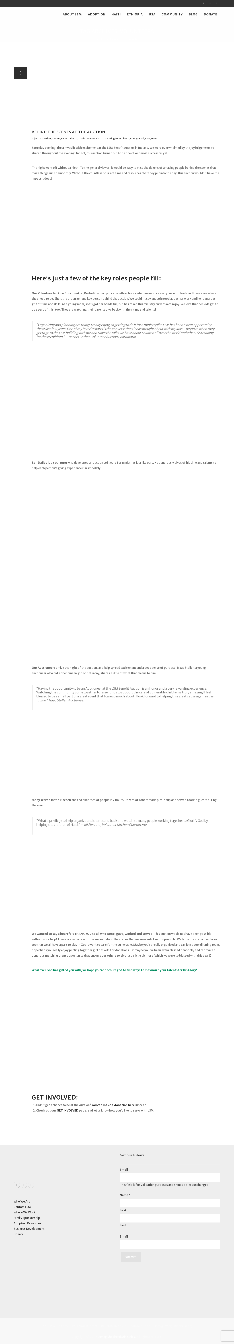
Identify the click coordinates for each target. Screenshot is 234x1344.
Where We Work (25, 1212)
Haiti (116, 14)
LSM (147, 138)
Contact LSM (22, 1207)
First (123, 1210)
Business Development (29, 1228)
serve (64, 138)
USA (152, 14)
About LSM (72, 14)
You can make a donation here (113, 1105)
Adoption (96, 14)
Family (133, 138)
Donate (210, 14)
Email (124, 1169)
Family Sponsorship (27, 1218)
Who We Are (22, 1201)
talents (73, 138)
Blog (193, 14)
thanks (82, 138)
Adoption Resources (27, 1223)
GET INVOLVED (67, 1110)
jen (36, 138)
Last (123, 1225)
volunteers (93, 138)
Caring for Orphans (118, 138)
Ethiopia (135, 14)
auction (46, 138)
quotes (56, 138)
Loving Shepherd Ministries (116, 1337)
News (154, 138)
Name (125, 1195)
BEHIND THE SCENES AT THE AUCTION (68, 131)
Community (172, 14)
